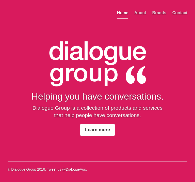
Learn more (97, 129)
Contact (179, 13)
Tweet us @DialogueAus (66, 169)
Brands (159, 13)
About (140, 13)
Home (122, 13)
